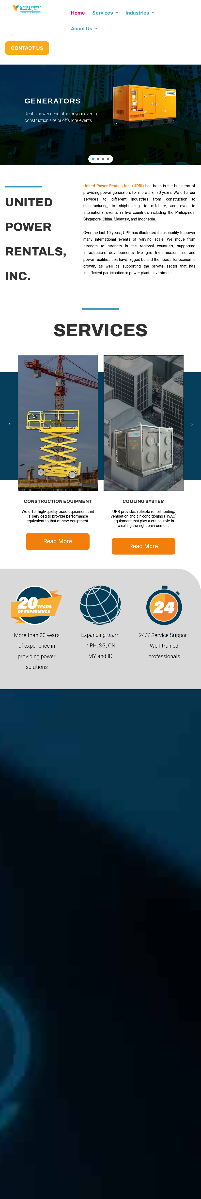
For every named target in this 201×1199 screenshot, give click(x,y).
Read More (57, 541)
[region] (100, 115)
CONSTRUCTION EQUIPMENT (58, 501)
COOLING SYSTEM (144, 501)
